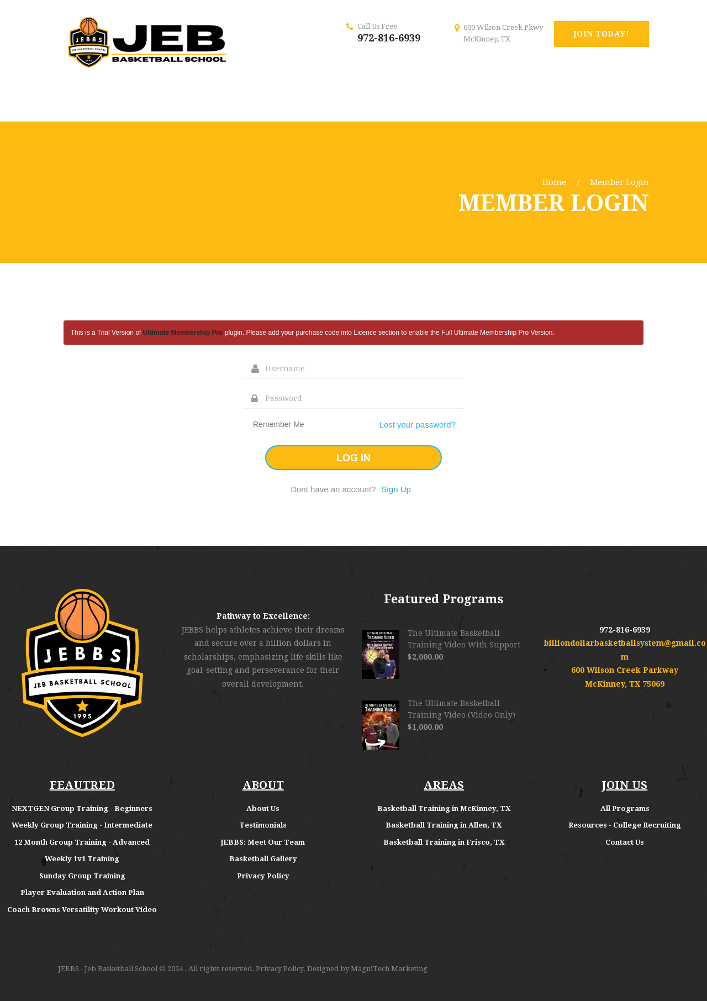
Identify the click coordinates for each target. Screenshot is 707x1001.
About (258, 808)
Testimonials (263, 825)
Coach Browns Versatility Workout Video (82, 909)
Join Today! (602, 33)
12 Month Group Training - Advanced (82, 842)
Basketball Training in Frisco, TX (444, 842)
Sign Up (395, 489)
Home (554, 182)
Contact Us (624, 842)
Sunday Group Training (82, 876)
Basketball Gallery (263, 859)
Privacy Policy (263, 876)
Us (275, 808)
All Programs (625, 808)
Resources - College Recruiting (624, 825)
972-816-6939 (388, 38)
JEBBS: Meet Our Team (263, 842)
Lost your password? (417, 424)
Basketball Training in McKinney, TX (444, 808)
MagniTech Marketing (389, 969)
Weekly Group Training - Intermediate (82, 825)
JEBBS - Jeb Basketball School (107, 969)
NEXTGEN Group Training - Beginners (82, 808)
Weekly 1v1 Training (82, 859)
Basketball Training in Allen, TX (444, 825)
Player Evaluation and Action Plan (82, 892)
